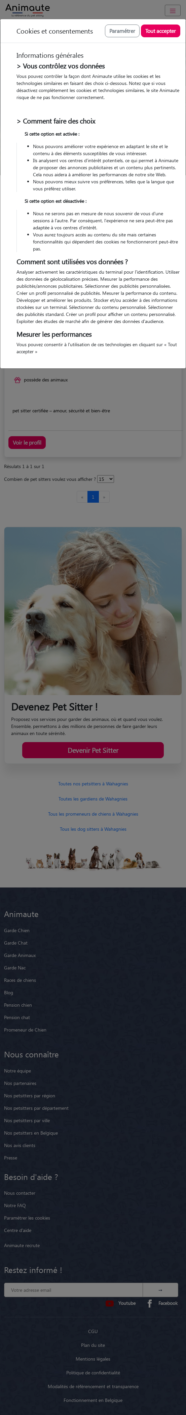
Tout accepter (160, 30)
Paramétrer (122, 30)
